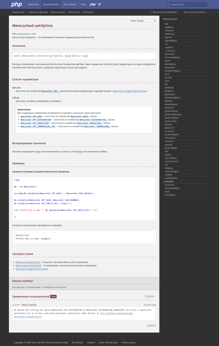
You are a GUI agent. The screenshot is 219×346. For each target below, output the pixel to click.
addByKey (169, 27)
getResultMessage (173, 114)
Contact (91, 342)
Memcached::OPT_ (50, 91)
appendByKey (171, 41)
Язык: (133, 20)
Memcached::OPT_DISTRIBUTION (36, 120)
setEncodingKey (172, 171)
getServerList (171, 121)
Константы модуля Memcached (129, 91)
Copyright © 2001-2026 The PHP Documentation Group (41, 342)
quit (166, 151)
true (37, 152)
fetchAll (168, 77)
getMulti (168, 101)
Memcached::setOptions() (28, 265)
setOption (169, 181)
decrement (169, 54)
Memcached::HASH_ (80, 116)
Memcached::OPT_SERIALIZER (35, 123)
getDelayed (170, 94)
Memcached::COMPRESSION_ (97, 126)
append (168, 37)
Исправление (33, 287)
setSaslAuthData (172, 188)
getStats (168, 124)
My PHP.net (77, 342)
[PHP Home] (16, 4)
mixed (68, 55)
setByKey (169, 168)
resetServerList (171, 161)
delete (168, 61)
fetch (167, 74)
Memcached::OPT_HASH (31, 116)
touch (167, 191)
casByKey (169, 47)
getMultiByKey (171, 104)
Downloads (33, 4)
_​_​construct (170, 51)
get (166, 84)
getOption (169, 108)
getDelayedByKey (172, 98)
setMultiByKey (171, 178)
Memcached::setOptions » (195, 12)
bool (85, 55)
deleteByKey (170, 64)
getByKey (169, 91)
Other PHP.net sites (108, 342)
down (18, 305)
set (166, 165)
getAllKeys (169, 87)
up (14, 305)
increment (169, 131)
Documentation (51, 4)
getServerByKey (172, 118)
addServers (170, 34)
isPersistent (170, 138)
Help (83, 4)
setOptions (170, 185)
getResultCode (171, 111)
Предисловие (18, 12)
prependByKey (171, 148)
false (79, 152)
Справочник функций (38, 12)
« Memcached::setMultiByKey (164, 12)
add (166, 24)
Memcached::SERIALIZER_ (90, 123)
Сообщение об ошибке (54, 287)
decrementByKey (172, 57)
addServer (169, 30)
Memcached (74, 12)
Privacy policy (129, 342)
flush (167, 81)
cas (166, 44)
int (51, 55)
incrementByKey (172, 134)
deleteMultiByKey (172, 71)
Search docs (175, 4)
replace (168, 155)
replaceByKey (171, 158)
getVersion (169, 128)
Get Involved (69, 4)
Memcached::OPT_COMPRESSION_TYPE (38, 126)
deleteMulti (170, 67)
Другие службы (58, 12)
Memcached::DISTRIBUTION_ (94, 120)
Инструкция (18, 287)
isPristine (169, 141)
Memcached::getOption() (28, 262)
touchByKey (170, 195)
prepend (168, 145)
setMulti (168, 175)
